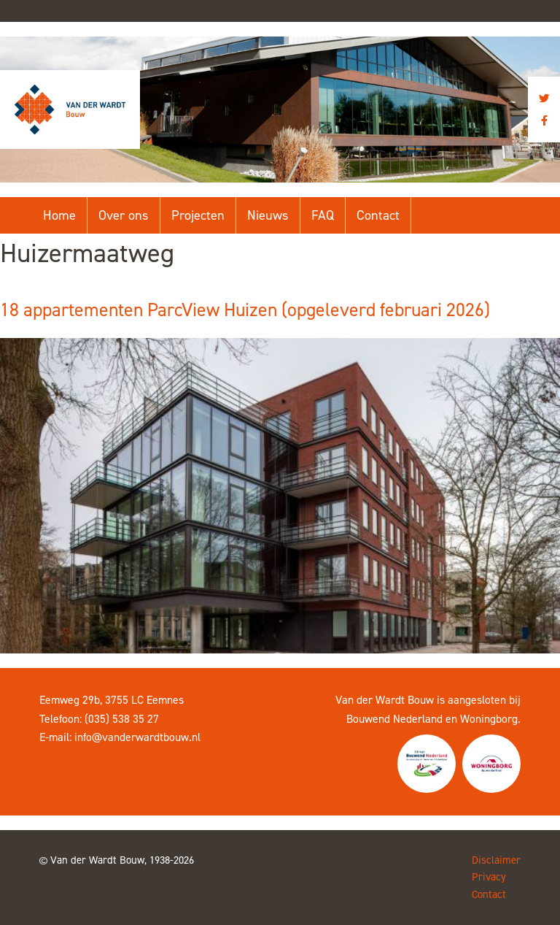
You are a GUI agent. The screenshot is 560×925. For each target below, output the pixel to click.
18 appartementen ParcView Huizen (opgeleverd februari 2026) (245, 309)
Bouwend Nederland (394, 718)
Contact (378, 215)
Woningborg (489, 718)
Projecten (198, 215)
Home (59, 215)
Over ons (123, 215)
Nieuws (268, 215)
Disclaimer (496, 860)
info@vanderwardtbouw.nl (137, 737)
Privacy (489, 877)
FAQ (322, 215)
